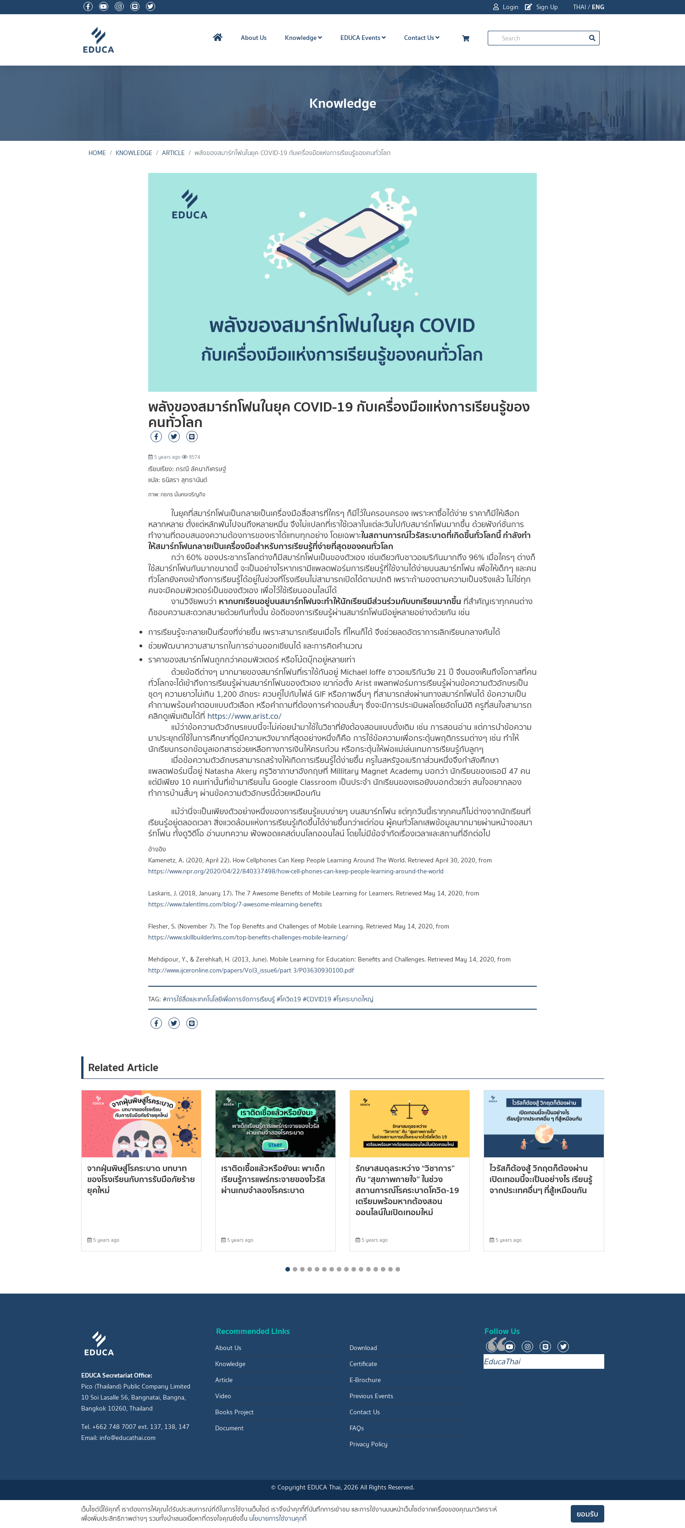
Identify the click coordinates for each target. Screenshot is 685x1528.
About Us (254, 38)
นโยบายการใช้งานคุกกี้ (277, 1518)
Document (229, 1428)
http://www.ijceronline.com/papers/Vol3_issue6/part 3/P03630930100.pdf (251, 970)
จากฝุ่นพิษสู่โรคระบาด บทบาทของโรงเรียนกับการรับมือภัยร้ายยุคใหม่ (141, 1179)
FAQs (357, 1428)
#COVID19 (317, 999)
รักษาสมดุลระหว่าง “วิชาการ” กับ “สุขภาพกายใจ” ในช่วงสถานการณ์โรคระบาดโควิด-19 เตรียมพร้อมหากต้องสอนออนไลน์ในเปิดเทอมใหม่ (407, 1190)
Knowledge (303, 38)
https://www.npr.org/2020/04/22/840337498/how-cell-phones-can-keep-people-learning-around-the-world (296, 871)
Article (173, 153)
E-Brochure (365, 1380)
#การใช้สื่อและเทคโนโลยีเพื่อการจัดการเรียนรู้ (219, 999)
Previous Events (371, 1396)
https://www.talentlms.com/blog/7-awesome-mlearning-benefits (235, 904)
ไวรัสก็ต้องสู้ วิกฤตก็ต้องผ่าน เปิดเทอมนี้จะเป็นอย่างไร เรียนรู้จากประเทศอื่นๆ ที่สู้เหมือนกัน (541, 1179)
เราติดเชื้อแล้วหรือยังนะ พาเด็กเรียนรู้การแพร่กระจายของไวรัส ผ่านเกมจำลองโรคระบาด (273, 1179)
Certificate (363, 1364)
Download (363, 1348)
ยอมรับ (587, 1514)
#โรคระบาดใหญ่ (353, 999)
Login (505, 7)
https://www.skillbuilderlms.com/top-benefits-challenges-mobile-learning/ (248, 937)
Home (97, 153)
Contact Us (422, 38)
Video (223, 1396)
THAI (579, 7)
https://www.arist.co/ (244, 716)
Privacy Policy (369, 1444)
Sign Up (541, 7)
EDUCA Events (363, 38)
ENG (598, 7)
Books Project (234, 1412)
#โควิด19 (289, 999)
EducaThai (502, 1361)
